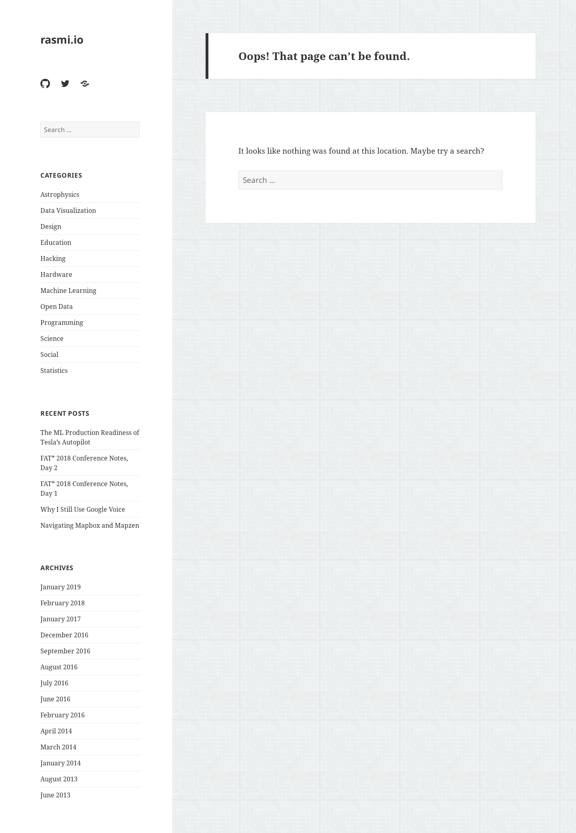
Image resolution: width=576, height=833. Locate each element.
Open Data (56, 306)
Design (50, 226)
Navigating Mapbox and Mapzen (89, 525)
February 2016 (62, 715)
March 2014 (58, 747)
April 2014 (56, 731)
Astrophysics (59, 194)
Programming (61, 322)
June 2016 (55, 699)
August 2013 (59, 779)
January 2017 (60, 619)
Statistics (54, 370)
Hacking (53, 258)
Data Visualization (68, 210)
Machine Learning (68, 290)
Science (52, 338)
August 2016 (59, 667)
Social (49, 354)
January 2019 (60, 587)
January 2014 (60, 763)
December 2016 (64, 635)
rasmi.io (62, 39)
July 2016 (54, 683)
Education (55, 242)
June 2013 (55, 795)
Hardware (56, 274)
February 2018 (62, 603)
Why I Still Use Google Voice (82, 509)
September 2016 (65, 651)
